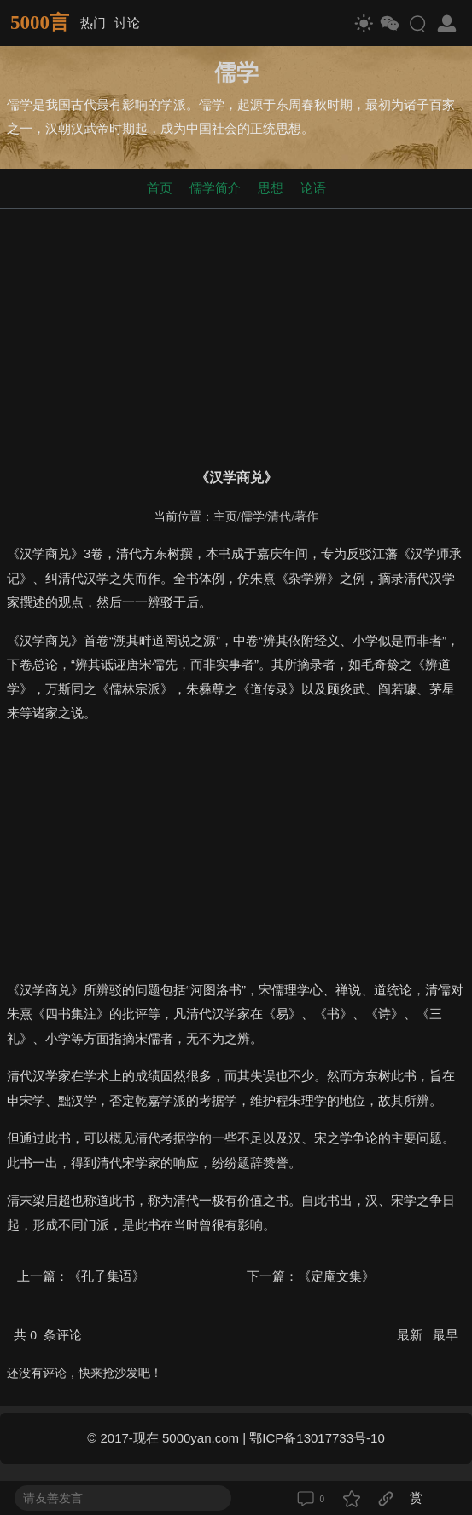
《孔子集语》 (106, 1276)
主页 (225, 516)
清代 (279, 516)
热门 (93, 22)
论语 (313, 188)
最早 (445, 1335)
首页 (159, 188)
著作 (306, 516)
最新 (411, 1335)
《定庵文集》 (336, 1276)
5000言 (39, 22)
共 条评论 (48, 1335)
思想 (270, 188)
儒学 (253, 516)
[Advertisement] (236, 335)
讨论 (127, 22)
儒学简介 (215, 188)
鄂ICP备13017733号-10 (316, 1438)
